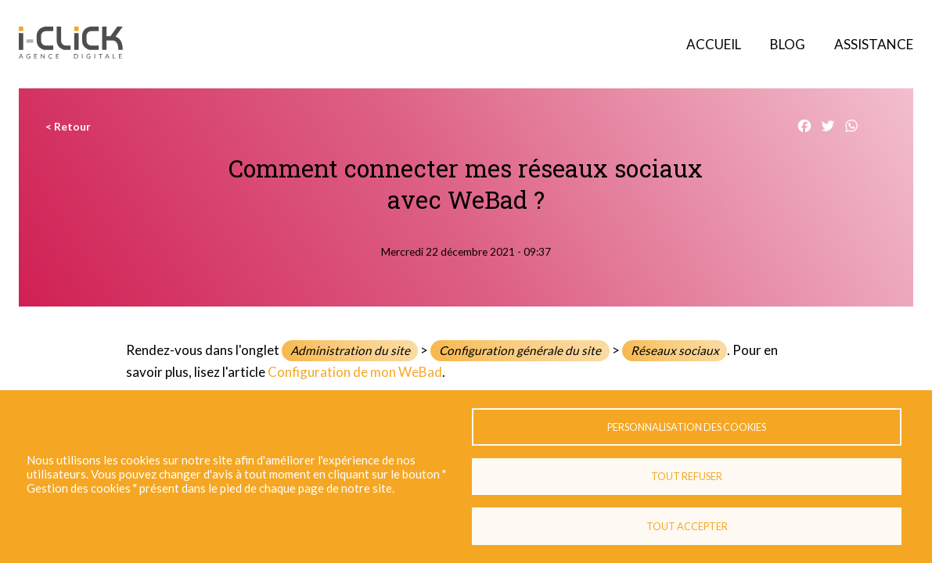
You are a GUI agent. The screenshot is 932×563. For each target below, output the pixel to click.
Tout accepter (687, 526)
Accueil (713, 44)
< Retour (68, 126)
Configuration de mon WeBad (355, 372)
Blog (787, 44)
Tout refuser (686, 476)
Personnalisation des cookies (686, 426)
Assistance (873, 44)
